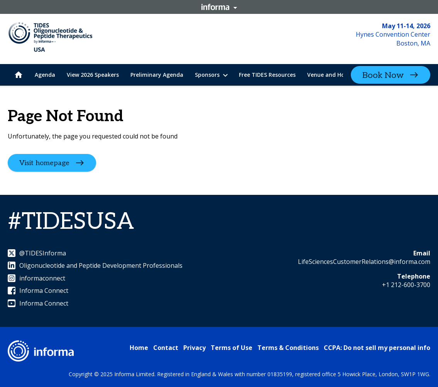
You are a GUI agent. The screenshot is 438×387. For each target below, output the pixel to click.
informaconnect (36, 278)
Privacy (194, 347)
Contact (165, 347)
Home (139, 347)
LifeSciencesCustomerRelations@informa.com (364, 261)
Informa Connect (38, 290)
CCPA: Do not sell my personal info (377, 347)
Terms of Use (231, 347)
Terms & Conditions (288, 347)
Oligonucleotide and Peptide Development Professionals (95, 265)
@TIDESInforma (37, 253)
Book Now (383, 75)
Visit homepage (44, 163)
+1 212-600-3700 (406, 285)
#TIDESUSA (71, 222)
